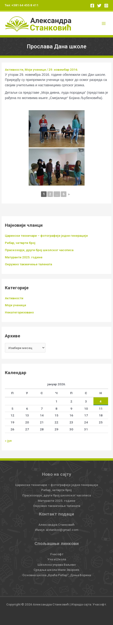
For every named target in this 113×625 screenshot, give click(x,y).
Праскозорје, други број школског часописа (39, 250)
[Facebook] (92, 5)
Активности (14, 69)
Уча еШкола (56, 559)
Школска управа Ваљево (57, 564)
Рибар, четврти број (20, 243)
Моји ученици (35, 69)
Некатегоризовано (19, 312)
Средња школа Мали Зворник (56, 570)
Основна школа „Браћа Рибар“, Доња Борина (56, 575)
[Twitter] (99, 5)
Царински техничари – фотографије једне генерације (46, 235)
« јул (8, 440)
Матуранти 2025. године (23, 257)
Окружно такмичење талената (28, 264)
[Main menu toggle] (104, 23)
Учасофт (56, 554)
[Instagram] (106, 5)
